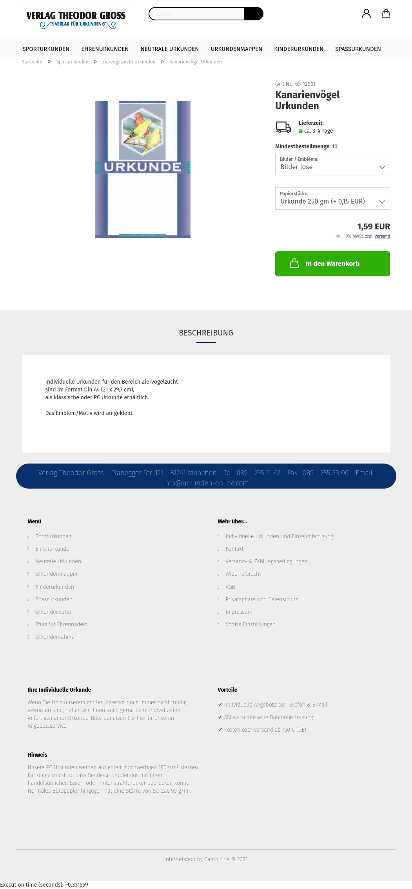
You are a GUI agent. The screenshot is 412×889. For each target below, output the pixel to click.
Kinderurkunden (298, 48)
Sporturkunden (46, 48)
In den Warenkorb (323, 263)
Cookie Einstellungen (251, 624)
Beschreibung (206, 332)
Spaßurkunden (358, 48)
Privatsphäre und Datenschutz (262, 599)
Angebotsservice (47, 726)
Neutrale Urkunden (170, 48)
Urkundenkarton (55, 612)
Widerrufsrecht (243, 574)
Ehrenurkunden (105, 48)
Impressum (239, 612)
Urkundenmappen (237, 48)
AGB (230, 587)
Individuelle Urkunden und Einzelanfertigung (279, 536)
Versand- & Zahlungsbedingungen (267, 561)
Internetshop (179, 859)
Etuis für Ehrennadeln (62, 624)
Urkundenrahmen (57, 637)
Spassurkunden (54, 599)
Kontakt (235, 549)
